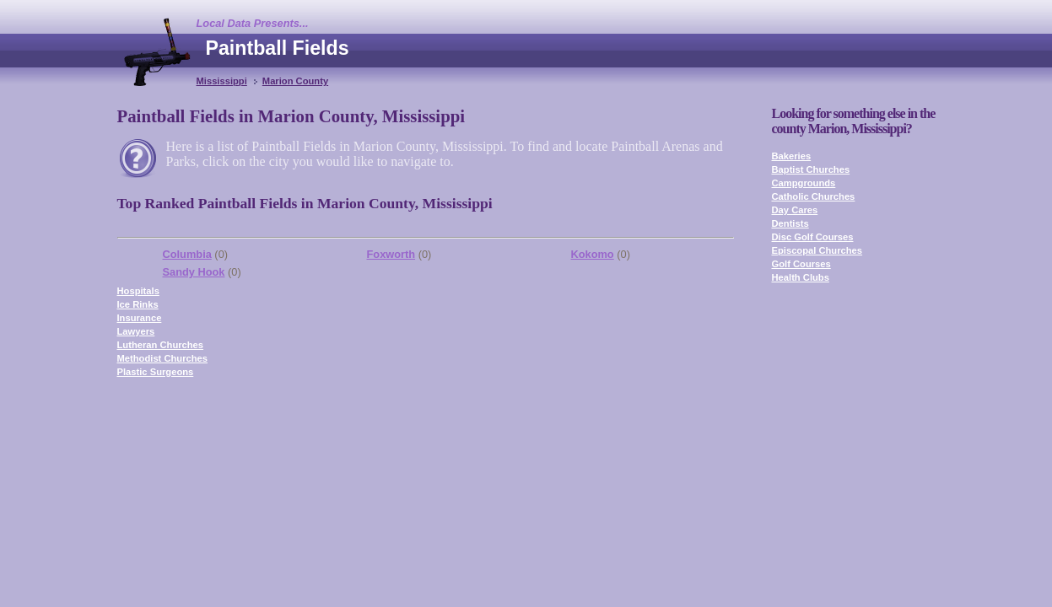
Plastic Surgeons (155, 372)
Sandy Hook (194, 272)
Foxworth (391, 254)
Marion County (295, 81)
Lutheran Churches (160, 345)
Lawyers (136, 331)
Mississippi (222, 81)
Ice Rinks (138, 304)
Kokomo (592, 254)
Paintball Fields (277, 48)
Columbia (187, 254)
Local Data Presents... (253, 23)
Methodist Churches (162, 358)
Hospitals (138, 291)
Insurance (139, 318)
